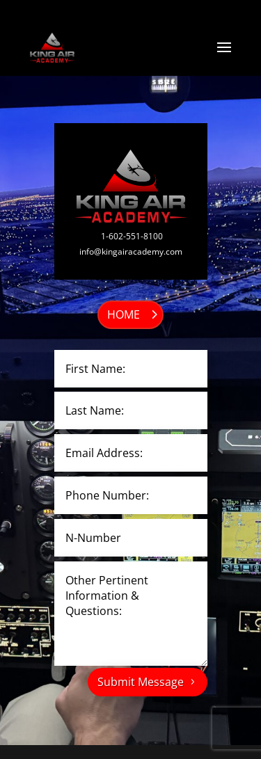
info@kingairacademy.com (130, 251)
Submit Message (140, 681)
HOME (123, 314)
